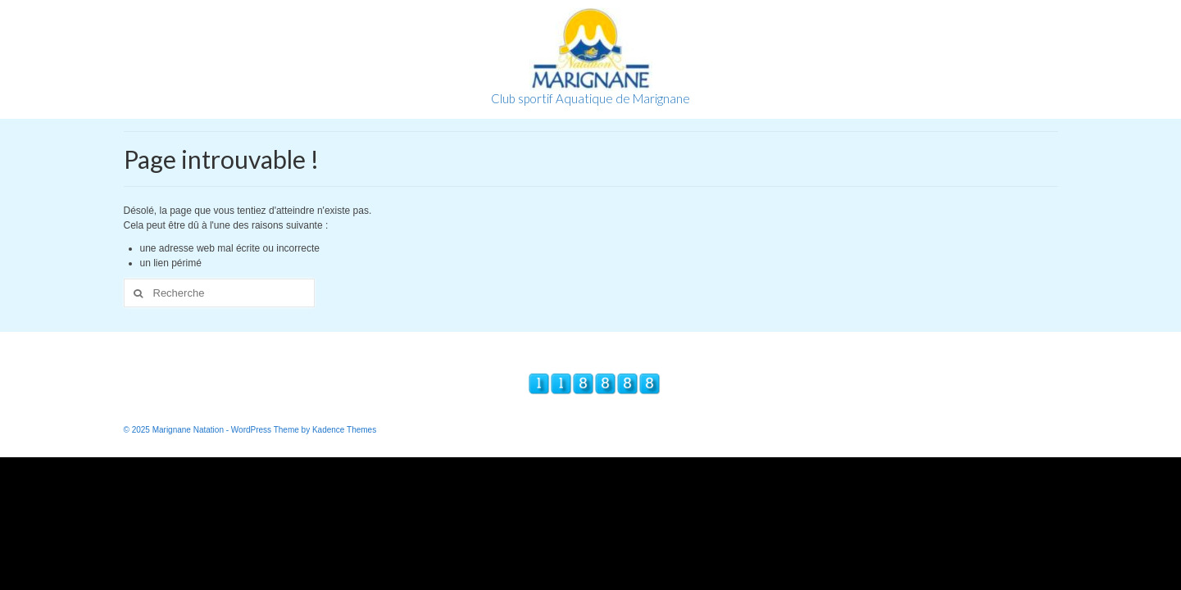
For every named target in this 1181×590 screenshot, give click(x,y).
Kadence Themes (344, 429)
